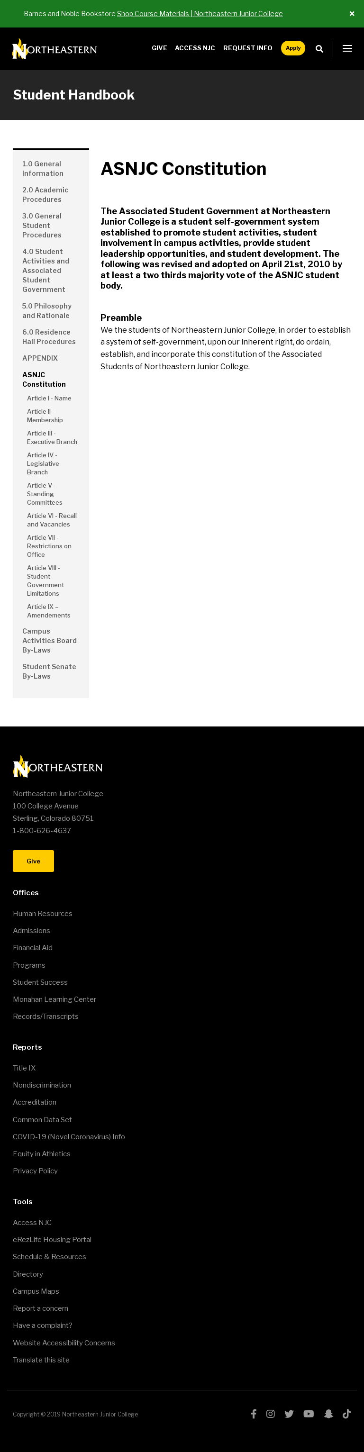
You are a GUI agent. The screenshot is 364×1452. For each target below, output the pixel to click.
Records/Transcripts (46, 1016)
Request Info (248, 48)
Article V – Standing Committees (45, 493)
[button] (347, 49)
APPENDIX (40, 358)
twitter (289, 1414)
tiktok (347, 1414)
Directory (28, 1274)
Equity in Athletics (42, 1154)
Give (159, 48)
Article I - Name (49, 398)
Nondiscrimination (42, 1085)
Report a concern (40, 1308)
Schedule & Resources (49, 1256)
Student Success (40, 982)
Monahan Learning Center (54, 999)
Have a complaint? (43, 1325)
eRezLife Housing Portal (52, 1239)
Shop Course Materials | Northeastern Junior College (200, 13)
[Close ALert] (352, 13)
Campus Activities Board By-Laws (49, 640)
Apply (293, 48)
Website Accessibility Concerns (64, 1343)
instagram (270, 1414)
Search (322, 49)
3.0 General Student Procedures (42, 225)
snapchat (328, 1414)
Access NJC (195, 48)
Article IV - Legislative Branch (43, 463)
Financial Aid (33, 948)
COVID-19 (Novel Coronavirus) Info (69, 1137)
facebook (254, 1414)
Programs (29, 965)
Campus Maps (36, 1291)
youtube (308, 1414)
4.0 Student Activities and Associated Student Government (45, 270)
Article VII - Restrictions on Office (49, 546)
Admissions (31, 930)
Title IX (24, 1068)
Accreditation (34, 1102)
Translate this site (41, 1360)
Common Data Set (42, 1120)
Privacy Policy (35, 1171)
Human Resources (43, 913)
